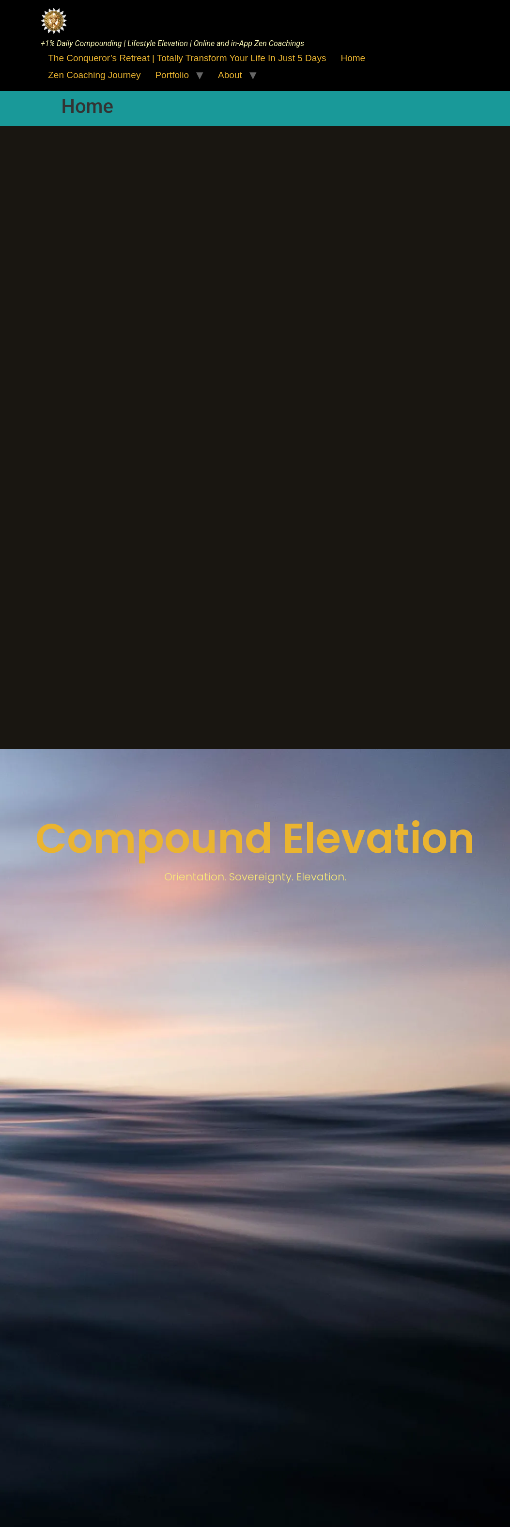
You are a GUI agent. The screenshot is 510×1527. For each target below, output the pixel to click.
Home (352, 58)
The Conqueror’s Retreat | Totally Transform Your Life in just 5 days (187, 58)
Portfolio (172, 75)
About (230, 75)
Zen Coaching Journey (94, 75)
